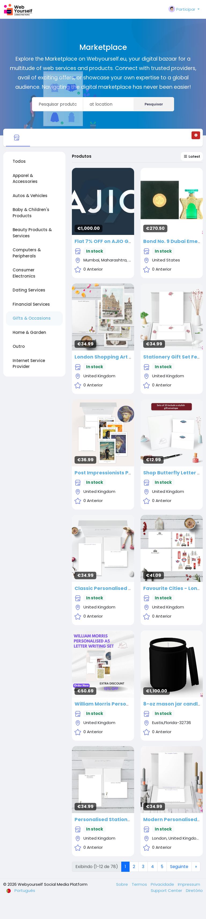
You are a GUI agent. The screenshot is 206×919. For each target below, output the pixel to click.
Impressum (189, 884)
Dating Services (29, 290)
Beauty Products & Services (32, 233)
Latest (191, 156)
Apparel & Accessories (25, 178)
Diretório (194, 890)
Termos (140, 884)
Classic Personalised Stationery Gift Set (125, 588)
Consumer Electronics (24, 273)
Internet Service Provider (29, 364)
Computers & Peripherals (27, 253)
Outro (19, 346)
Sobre (122, 884)
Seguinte (179, 866)
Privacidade (163, 884)
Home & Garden (29, 332)
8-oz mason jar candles (173, 703)
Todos (19, 161)
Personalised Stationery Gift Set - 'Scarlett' (129, 819)
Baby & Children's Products (31, 213)
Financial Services (31, 304)
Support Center (167, 890)
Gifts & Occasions (32, 318)
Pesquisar (154, 104)
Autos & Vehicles (30, 195)
